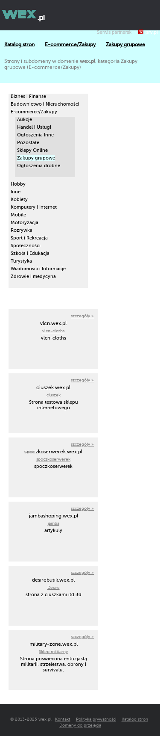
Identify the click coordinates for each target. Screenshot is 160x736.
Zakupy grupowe (125, 44)
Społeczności (26, 245)
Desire (53, 587)
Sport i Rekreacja (29, 238)
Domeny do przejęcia (80, 725)
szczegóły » (82, 315)
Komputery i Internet (34, 207)
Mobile (18, 215)
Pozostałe (28, 142)
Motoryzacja (24, 222)
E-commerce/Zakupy (70, 44)
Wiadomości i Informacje (38, 269)
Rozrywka (21, 230)
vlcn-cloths (53, 330)
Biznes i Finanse (28, 96)
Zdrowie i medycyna (33, 276)
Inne (15, 192)
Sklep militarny (53, 651)
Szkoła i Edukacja (30, 253)
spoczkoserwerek (53, 459)
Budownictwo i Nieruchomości (45, 104)
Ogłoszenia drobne (38, 165)
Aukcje (24, 119)
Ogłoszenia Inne (35, 135)
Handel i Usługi (34, 127)
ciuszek (54, 395)
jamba (53, 523)
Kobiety (19, 199)
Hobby (18, 184)
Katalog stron (19, 44)
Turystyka (21, 261)
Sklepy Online (32, 150)
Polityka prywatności (96, 719)
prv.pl (151, 32)
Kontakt (62, 719)
